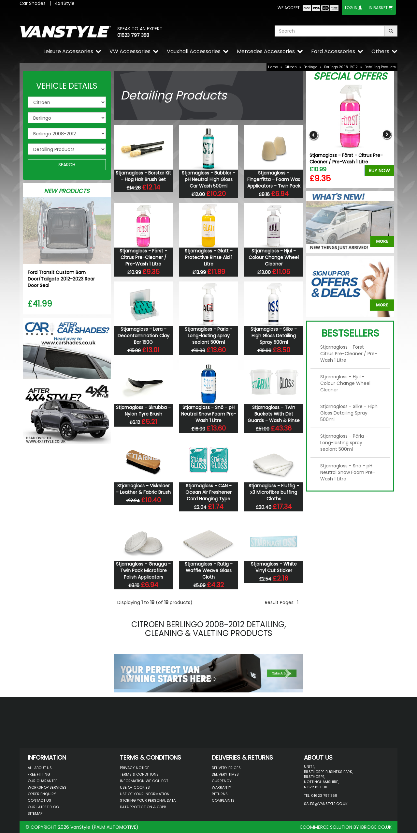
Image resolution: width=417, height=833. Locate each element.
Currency (222, 780)
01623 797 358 (133, 35)
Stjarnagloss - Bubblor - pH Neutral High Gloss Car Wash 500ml (208, 179)
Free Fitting (39, 774)
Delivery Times (225, 774)
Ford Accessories (333, 51)
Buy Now (379, 170)
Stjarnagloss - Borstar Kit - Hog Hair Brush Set (143, 176)
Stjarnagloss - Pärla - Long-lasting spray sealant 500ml (208, 335)
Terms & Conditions (139, 774)
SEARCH (66, 164)
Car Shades (33, 3)
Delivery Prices (226, 767)
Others (380, 51)
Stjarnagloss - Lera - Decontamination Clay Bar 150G (143, 335)
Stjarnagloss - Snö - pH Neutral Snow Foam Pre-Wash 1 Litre (208, 414)
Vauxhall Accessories (194, 51)
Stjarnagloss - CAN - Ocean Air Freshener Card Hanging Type (208, 492)
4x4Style (65, 3)
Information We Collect (144, 780)
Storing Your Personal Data (148, 800)
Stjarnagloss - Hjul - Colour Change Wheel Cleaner (274, 257)
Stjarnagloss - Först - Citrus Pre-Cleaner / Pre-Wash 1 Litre (143, 257)
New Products (67, 191)
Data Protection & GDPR (143, 807)
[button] (128, 671)
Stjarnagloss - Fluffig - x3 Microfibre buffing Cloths (274, 492)
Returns (220, 793)
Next (387, 135)
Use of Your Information (144, 793)
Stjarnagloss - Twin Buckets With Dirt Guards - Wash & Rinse (274, 414)
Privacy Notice (134, 767)
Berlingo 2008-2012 (341, 67)
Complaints (223, 800)
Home (273, 67)
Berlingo (310, 67)
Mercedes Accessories (266, 51)
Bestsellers (350, 333)
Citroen (291, 67)
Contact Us (39, 800)
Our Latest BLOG (43, 807)
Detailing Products (380, 67)
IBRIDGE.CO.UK (376, 827)
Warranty (221, 787)
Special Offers (350, 76)
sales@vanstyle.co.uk (326, 803)
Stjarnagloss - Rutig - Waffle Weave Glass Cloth (209, 570)
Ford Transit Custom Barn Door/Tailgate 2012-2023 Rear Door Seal (61, 279)
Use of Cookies (135, 787)
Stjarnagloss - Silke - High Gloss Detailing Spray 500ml (274, 335)
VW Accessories (130, 51)
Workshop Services (47, 787)
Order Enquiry (42, 793)
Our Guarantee (42, 780)
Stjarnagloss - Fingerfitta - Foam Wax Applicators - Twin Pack (273, 179)
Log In (351, 7)
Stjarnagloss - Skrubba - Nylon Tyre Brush (143, 410)
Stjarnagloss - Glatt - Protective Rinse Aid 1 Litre (209, 257)
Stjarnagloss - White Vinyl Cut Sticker (274, 567)
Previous (313, 135)
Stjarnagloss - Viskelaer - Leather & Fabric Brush (143, 488)
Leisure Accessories (68, 51)
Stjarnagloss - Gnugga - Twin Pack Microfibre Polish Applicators (143, 570)
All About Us (40, 767)
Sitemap (35, 813)
